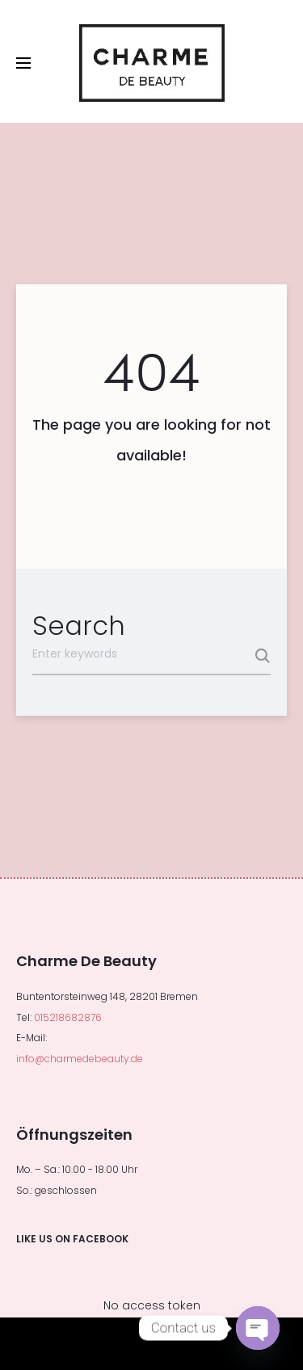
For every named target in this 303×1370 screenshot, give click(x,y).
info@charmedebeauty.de (79, 1058)
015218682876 (68, 1017)
